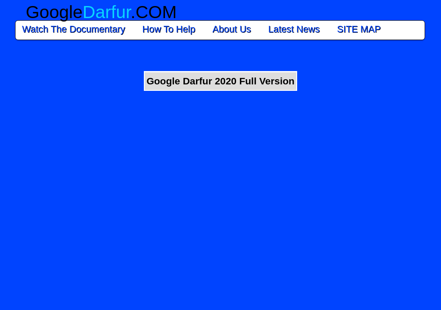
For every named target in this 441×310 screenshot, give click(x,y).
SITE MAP (361, 29)
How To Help (168, 29)
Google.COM (101, 12)
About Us (231, 29)
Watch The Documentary (73, 29)
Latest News (294, 29)
